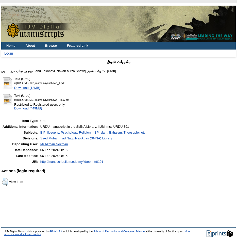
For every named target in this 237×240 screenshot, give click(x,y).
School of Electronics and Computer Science (119, 231)
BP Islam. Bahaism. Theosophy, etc (119, 132)
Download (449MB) (28, 108)
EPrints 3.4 (55, 231)
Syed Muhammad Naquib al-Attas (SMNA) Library (76, 138)
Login (8, 53)
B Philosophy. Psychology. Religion (65, 132)
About (30, 45)
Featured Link (77, 45)
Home (10, 45)
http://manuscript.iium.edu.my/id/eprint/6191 (71, 162)
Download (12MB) (27, 88)
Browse (51, 45)
